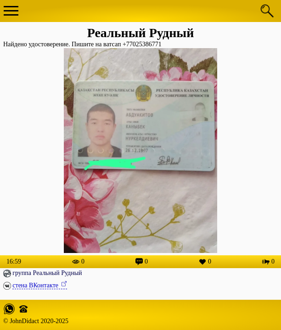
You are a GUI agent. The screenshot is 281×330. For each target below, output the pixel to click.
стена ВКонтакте (36, 285)
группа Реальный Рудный (47, 273)
